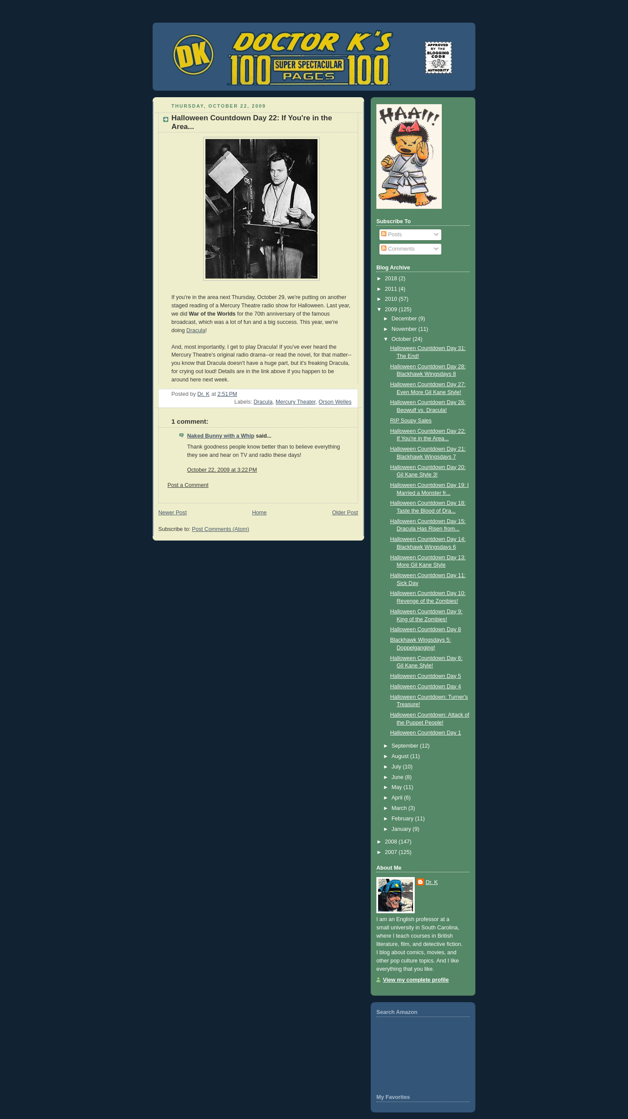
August (401, 756)
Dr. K (432, 882)
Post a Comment (187, 485)
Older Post (345, 513)
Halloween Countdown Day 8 (425, 629)
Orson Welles (335, 402)
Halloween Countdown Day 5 (425, 676)
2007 (392, 852)
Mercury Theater (296, 402)
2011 (392, 289)
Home (259, 513)
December (405, 319)
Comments (397, 249)
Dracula (195, 330)
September (406, 746)
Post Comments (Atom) (220, 529)
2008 (392, 842)
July (397, 767)
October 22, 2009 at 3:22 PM (222, 470)
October (402, 339)
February (403, 819)
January (402, 829)
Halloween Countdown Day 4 (425, 687)
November (405, 329)
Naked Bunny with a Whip (220, 436)
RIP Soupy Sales (411, 421)
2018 (392, 278)
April (398, 798)
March (400, 808)
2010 (392, 299)
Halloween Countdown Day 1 (425, 733)
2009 (392, 309)
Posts (391, 234)
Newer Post (172, 513)
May (397, 787)
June (398, 777)
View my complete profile (416, 980)
